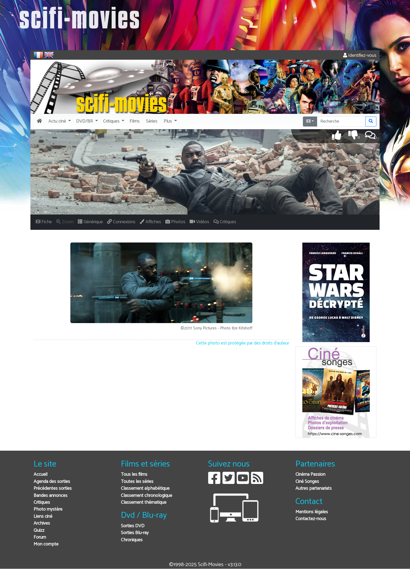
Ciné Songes (307, 482)
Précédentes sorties (53, 488)
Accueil (40, 474)
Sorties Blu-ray (135, 533)
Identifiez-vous (359, 55)
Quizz (39, 530)
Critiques (42, 502)
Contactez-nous (310, 519)
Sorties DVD (132, 526)
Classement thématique (143, 502)
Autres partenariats (313, 488)
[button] (59, 121)
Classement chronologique (146, 496)
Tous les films (134, 474)
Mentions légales (311, 512)
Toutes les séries (137, 482)
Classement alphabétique (145, 488)
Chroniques (132, 540)
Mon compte (46, 544)
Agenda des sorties (52, 482)
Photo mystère (48, 509)
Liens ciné (43, 516)
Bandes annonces (50, 496)
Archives (42, 523)
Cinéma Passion (310, 474)
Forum (40, 537)
